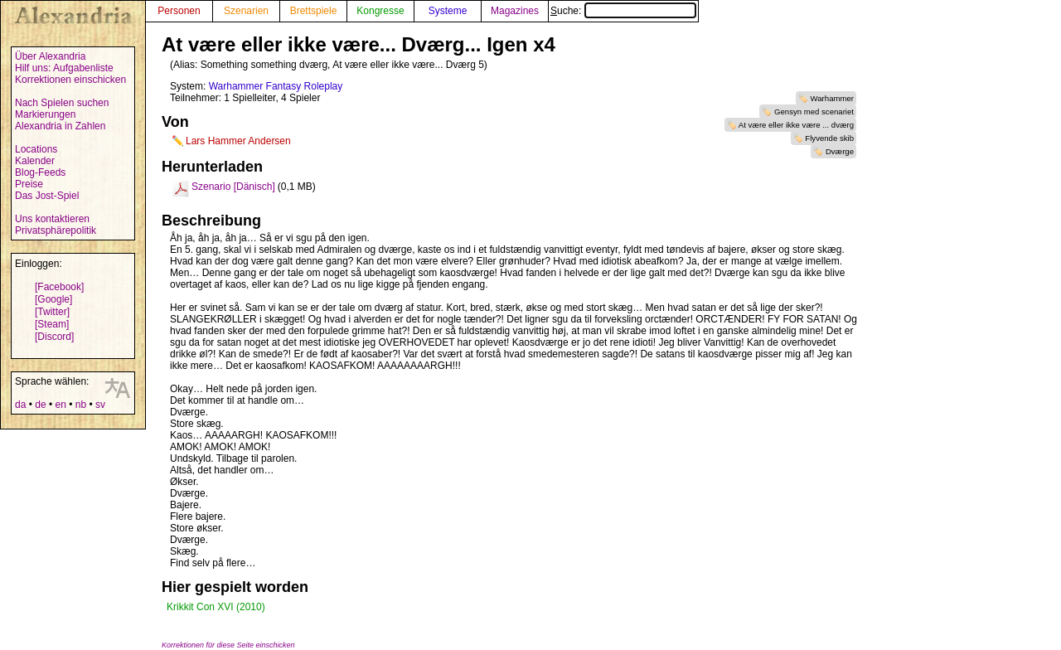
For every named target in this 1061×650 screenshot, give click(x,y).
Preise (29, 184)
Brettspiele (313, 11)
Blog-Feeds (40, 172)
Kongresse (380, 11)
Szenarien (246, 11)
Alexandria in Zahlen (60, 126)
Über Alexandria (50, 56)
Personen (178, 11)
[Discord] (54, 336)
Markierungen (45, 114)
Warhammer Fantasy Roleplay (276, 86)
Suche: (623, 11)
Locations (36, 149)
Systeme (448, 11)
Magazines (515, 11)
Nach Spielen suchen (62, 103)
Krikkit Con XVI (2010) (216, 607)
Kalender (35, 161)
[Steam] (52, 324)
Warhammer (832, 98)
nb (80, 404)
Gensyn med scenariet (814, 111)
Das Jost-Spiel (47, 195)
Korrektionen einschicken (70, 79)
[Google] (53, 299)
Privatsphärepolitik (55, 230)
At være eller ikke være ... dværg (796, 124)
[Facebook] (59, 287)
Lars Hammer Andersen (238, 141)
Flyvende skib (829, 138)
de (40, 404)
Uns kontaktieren (52, 219)
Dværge (840, 151)
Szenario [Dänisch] (233, 186)
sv (100, 404)
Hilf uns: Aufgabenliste (64, 68)
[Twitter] (52, 312)
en (60, 404)
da (20, 404)
